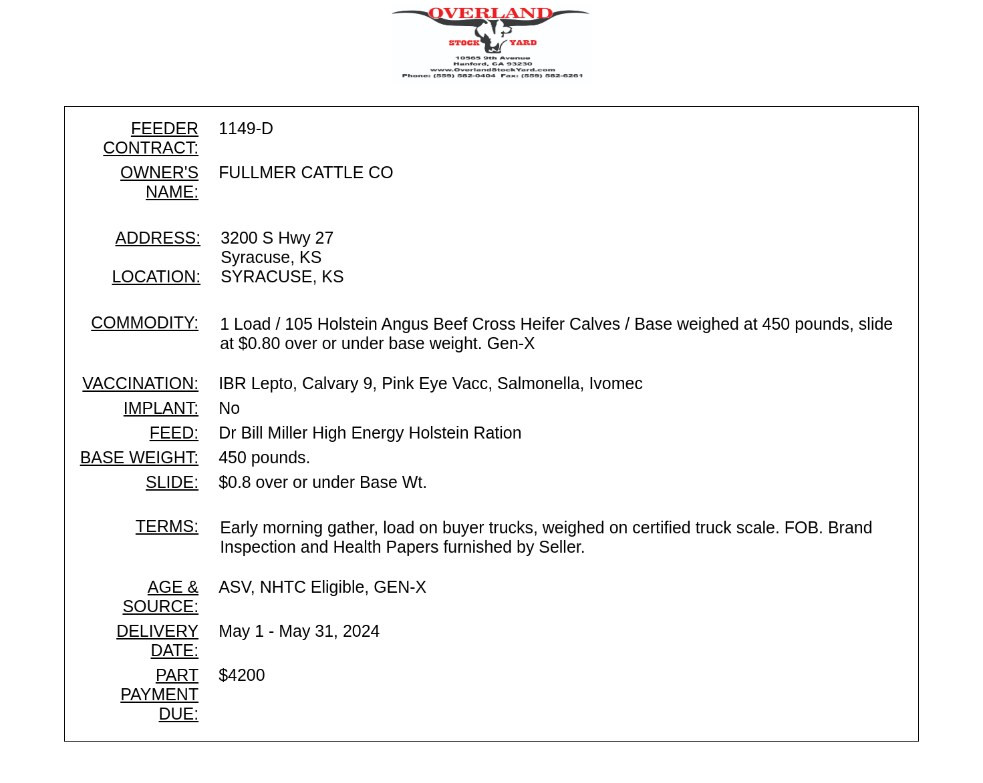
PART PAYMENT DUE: (159, 694)
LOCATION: (156, 276)
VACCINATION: (140, 383)
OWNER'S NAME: (159, 182)
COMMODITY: (144, 322)
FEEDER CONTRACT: (150, 138)
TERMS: (167, 526)
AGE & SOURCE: (160, 596)
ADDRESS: (158, 237)
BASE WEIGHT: (139, 457)
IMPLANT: (161, 408)
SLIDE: (172, 482)
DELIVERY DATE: (157, 640)
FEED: (174, 432)
